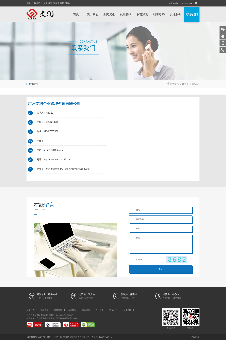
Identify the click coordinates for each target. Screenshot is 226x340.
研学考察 (159, 14)
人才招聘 (127, 310)
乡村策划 (142, 14)
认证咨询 (125, 14)
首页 (76, 14)
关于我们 (92, 14)
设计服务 (175, 14)
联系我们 (192, 14)
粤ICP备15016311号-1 (102, 337)
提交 (161, 269)
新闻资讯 (109, 14)
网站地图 (195, 337)
